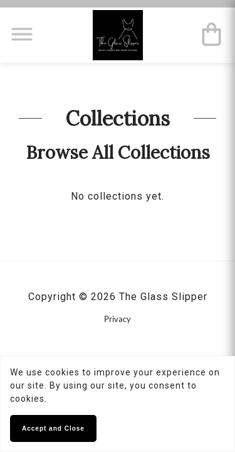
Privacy (117, 319)
